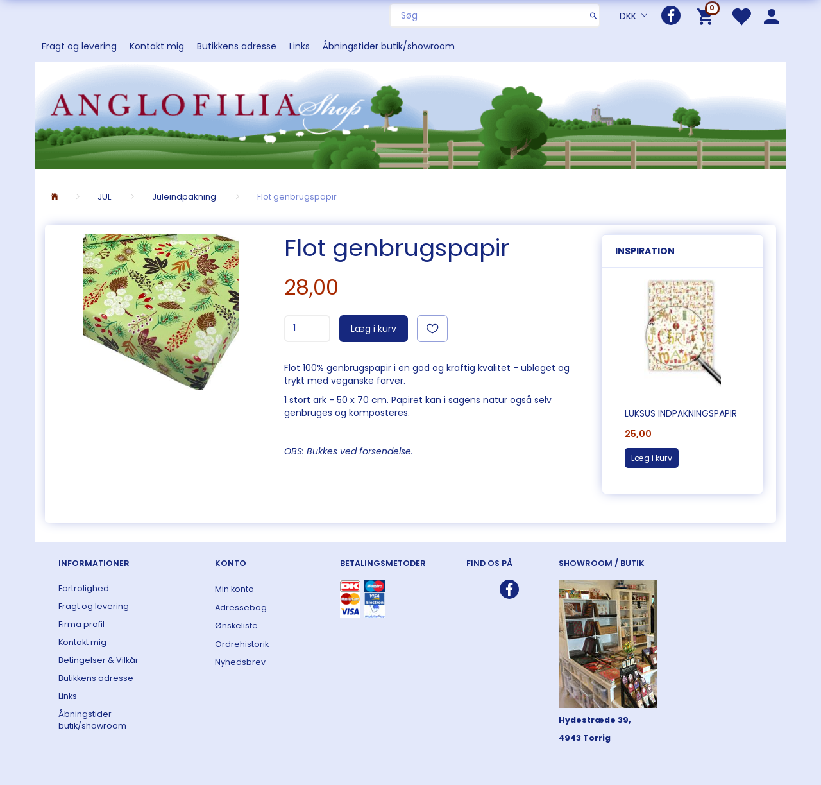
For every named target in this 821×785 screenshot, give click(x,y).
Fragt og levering (79, 46)
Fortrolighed (83, 588)
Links (299, 46)
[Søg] (593, 15)
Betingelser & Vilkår (98, 660)
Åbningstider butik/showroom (389, 46)
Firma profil (81, 624)
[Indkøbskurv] (707, 15)
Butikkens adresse (236, 46)
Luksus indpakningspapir (681, 413)
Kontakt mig (157, 46)
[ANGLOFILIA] (410, 114)
